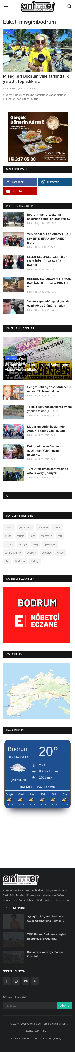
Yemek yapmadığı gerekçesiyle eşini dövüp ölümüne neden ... (48, 303)
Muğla (20, 534)
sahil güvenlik (13, 551)
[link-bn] (38, 137)
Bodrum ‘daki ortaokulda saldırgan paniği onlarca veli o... (49, 216)
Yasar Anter (9, 88)
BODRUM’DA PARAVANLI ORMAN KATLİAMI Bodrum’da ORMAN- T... (49, 283)
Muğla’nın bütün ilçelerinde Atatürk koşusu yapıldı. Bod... (47, 427)
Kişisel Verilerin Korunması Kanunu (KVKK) (36, 1036)
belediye (47, 551)
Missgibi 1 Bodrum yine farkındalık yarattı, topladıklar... (36, 79)
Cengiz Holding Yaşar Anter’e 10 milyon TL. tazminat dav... (49, 387)
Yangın (57, 525)
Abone (64, 1004)
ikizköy (34, 559)
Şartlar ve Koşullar (36, 1029)
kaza (32, 534)
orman (9, 542)
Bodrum (20, 559)
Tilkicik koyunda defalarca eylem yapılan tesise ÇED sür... (49, 407)
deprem (31, 551)
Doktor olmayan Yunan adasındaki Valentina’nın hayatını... (44, 449)
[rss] (35, 979)
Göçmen (43, 525)
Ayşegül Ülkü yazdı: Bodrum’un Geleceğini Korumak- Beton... (46, 916)
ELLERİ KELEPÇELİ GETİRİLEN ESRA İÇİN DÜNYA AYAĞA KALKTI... (47, 261)
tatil (60, 534)
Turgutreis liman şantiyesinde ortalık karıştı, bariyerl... (47, 469)
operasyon (50, 542)
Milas (8, 534)
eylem (60, 551)
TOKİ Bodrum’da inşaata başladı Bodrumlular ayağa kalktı (46, 934)
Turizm (9, 525)
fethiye (23, 542)
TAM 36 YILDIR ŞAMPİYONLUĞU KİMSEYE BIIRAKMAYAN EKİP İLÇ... (49, 238)
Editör (30, 223)
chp (7, 559)
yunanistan (25, 525)
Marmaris (46, 534)
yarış (35, 542)
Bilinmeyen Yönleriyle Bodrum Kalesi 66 (45, 952)
